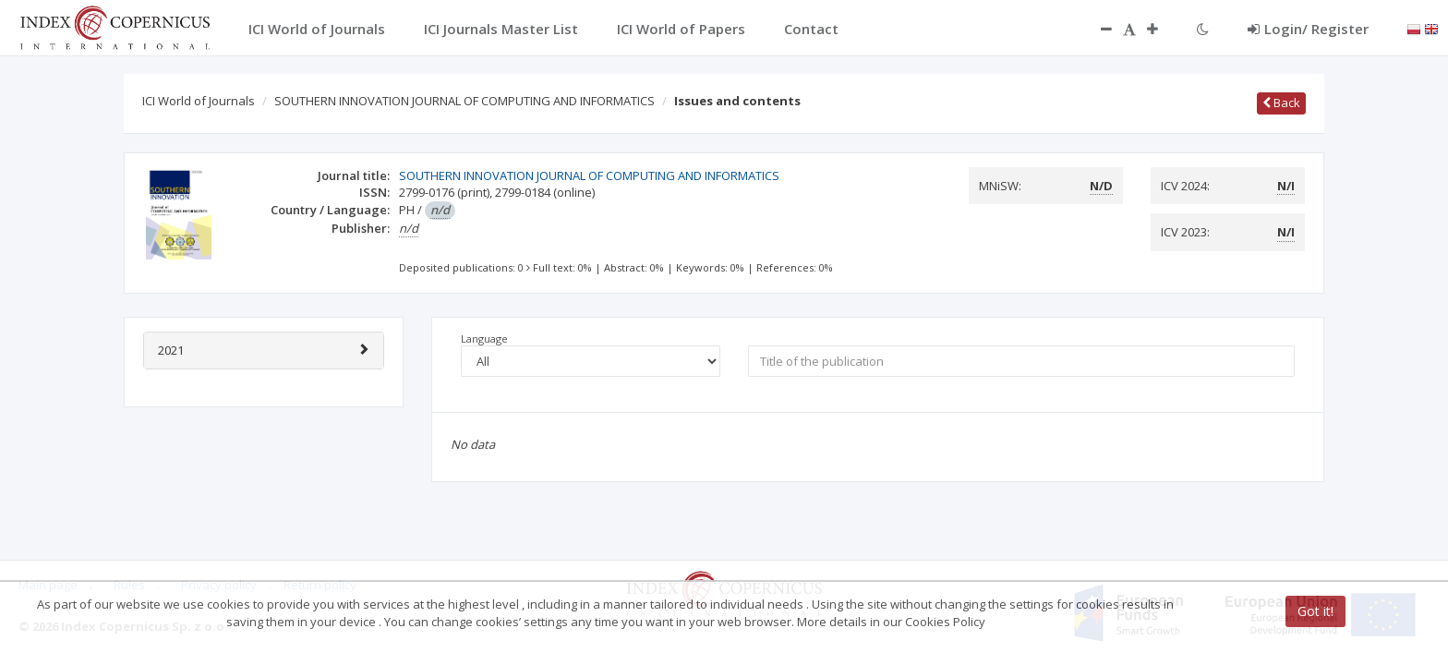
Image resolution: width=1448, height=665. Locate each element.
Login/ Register (1308, 28)
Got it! (1315, 611)
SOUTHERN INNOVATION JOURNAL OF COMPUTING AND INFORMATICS (464, 100)
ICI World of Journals (198, 100)
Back (1281, 102)
